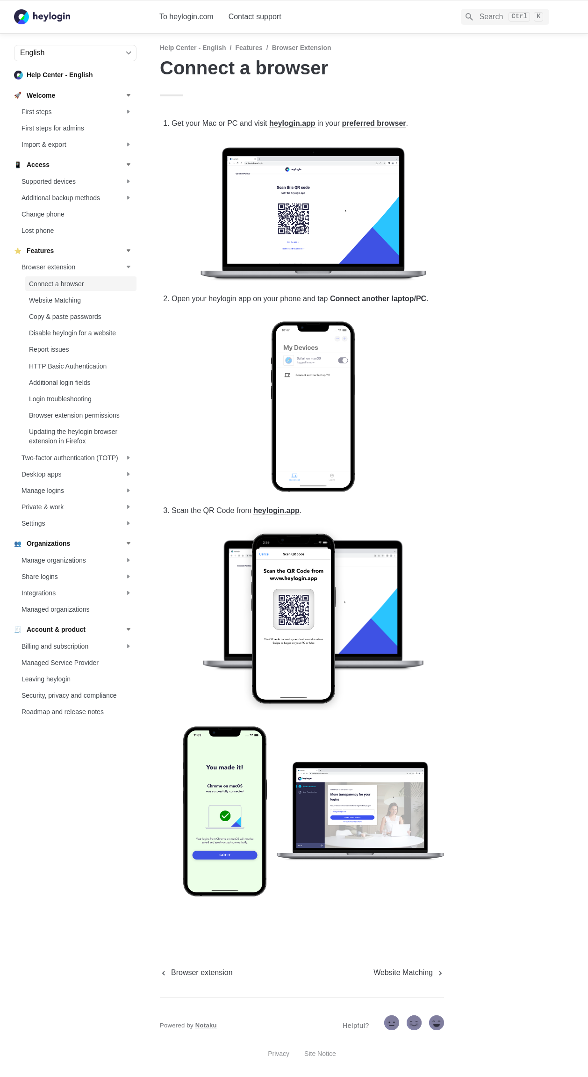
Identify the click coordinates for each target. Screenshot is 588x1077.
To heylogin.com (186, 17)
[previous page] (196, 973)
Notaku (206, 1025)
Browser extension (301, 47)
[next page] (408, 973)
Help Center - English (193, 47)
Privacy (278, 1053)
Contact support (255, 17)
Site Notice (320, 1053)
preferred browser (374, 123)
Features (248, 47)
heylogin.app (292, 123)
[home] (79, 16)
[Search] (505, 17)
